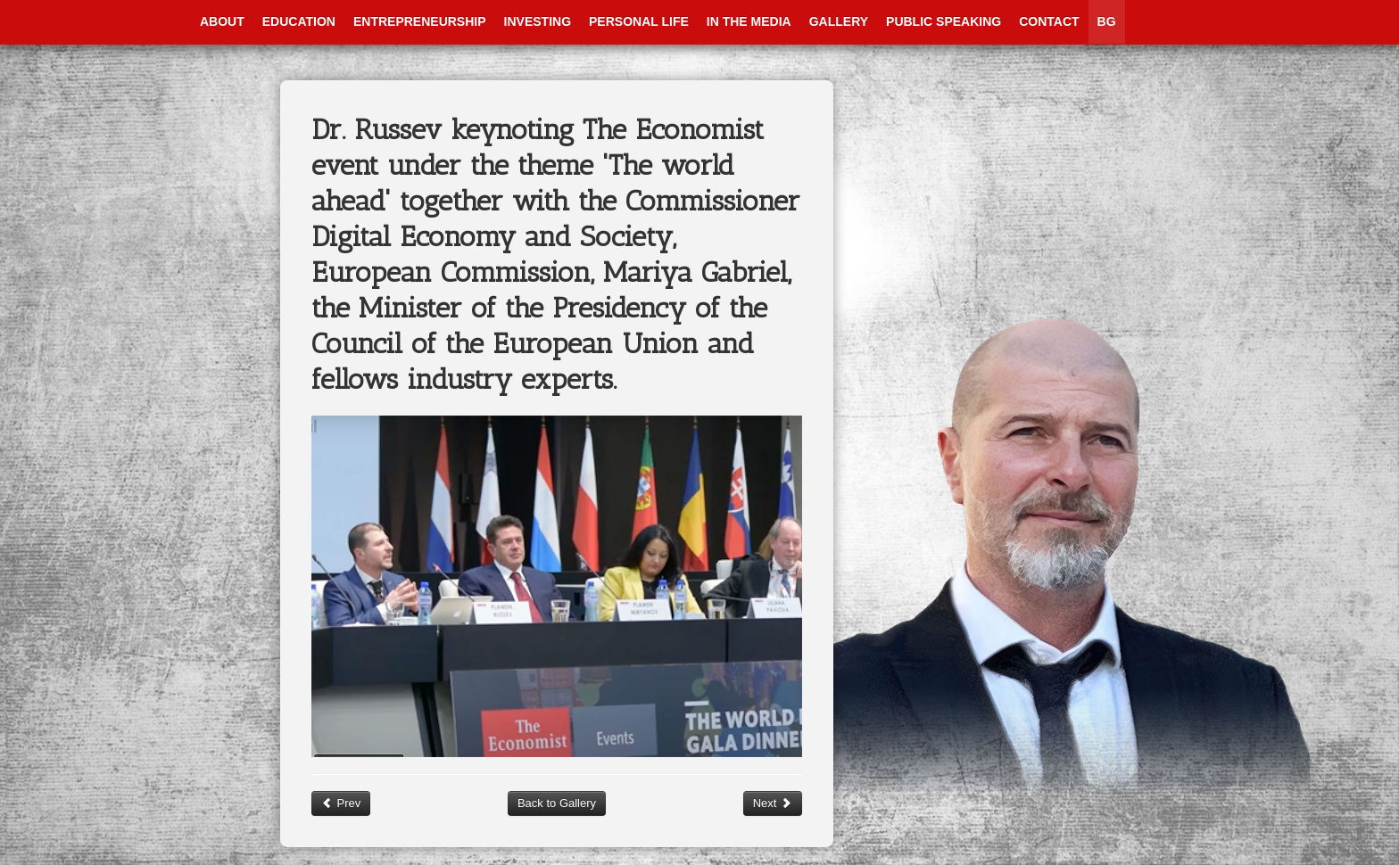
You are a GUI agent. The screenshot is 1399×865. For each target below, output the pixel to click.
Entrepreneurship (419, 21)
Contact (1049, 21)
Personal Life (639, 21)
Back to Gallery (556, 803)
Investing (537, 21)
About (222, 21)
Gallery (838, 21)
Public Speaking (943, 21)
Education (298, 21)
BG (1106, 21)
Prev (340, 803)
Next (772, 803)
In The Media (749, 21)
